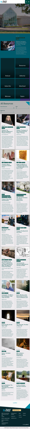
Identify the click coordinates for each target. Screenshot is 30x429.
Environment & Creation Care (21, 194)
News (20, 413)
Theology (3, 128)
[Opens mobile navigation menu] (29, 2)
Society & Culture (4, 197)
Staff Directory (13, 418)
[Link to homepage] (3, 2)
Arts (2, 162)
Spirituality (6, 162)
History (20, 162)
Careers (24, 413)
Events (20, 415)
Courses (20, 417)
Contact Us (13, 416)
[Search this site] (26, 2)
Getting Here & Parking (13, 414)
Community (6, 293)
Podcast (3, 194)
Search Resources (3, 106)
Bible (3, 293)
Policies (24, 415)
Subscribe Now (16, 410)
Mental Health (22, 383)
